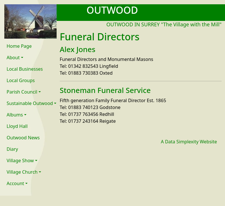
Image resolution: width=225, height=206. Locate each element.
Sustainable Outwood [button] (30, 103)
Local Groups (21, 80)
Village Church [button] (22, 172)
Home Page (19, 46)
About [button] (13, 57)
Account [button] (15, 183)
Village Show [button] (20, 160)
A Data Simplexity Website (189, 141)
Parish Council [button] (22, 92)
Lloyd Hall (17, 126)
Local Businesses (25, 69)
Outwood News (23, 137)
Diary (12, 149)
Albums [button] (15, 115)
